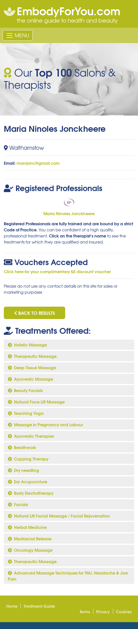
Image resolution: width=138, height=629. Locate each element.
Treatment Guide (39, 606)
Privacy (103, 611)
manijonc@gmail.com (38, 163)
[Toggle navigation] (17, 35)
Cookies (124, 611)
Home (12, 606)
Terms (85, 611)
